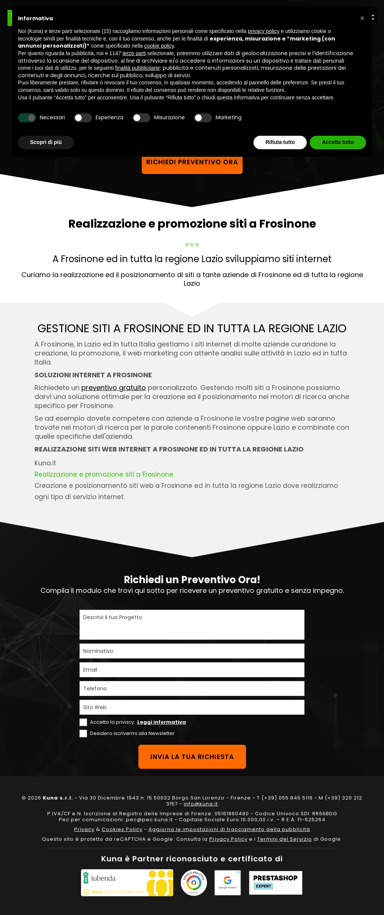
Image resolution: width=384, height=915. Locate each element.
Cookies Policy (122, 829)
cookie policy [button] (159, 46)
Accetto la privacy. (138, 722)
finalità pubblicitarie (137, 68)
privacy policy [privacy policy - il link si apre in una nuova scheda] (263, 31)
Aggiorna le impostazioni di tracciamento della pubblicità (229, 829)
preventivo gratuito (113, 387)
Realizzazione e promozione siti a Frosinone (103, 474)
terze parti (134, 53)
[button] (362, 18)
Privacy (84, 829)
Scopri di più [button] (46, 142)
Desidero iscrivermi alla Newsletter (132, 733)
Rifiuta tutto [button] (280, 142)
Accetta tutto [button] (338, 142)
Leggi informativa (161, 722)
